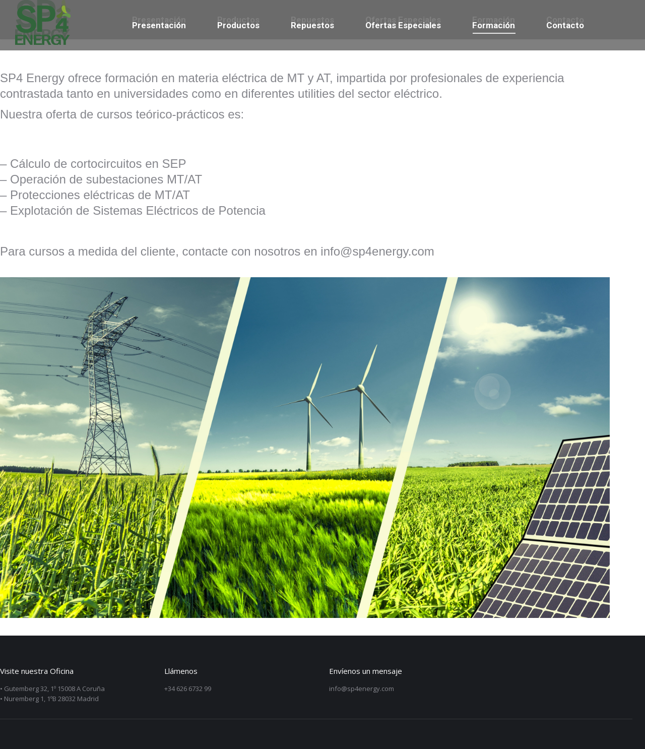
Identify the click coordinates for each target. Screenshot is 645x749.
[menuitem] (159, 25)
